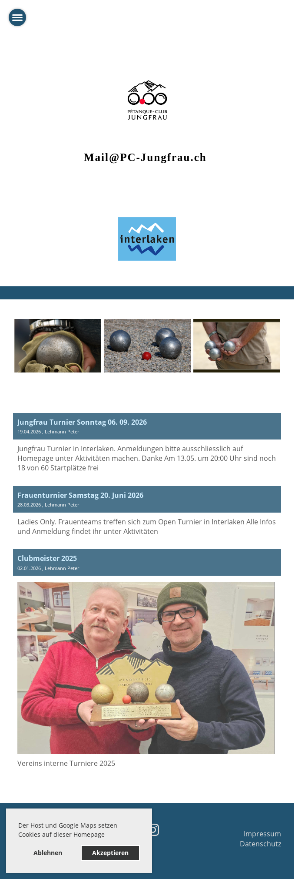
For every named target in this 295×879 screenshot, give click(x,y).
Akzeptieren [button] (110, 853)
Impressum (262, 834)
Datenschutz (260, 844)
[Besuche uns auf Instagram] (153, 829)
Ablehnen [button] (47, 853)
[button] (107, 836)
